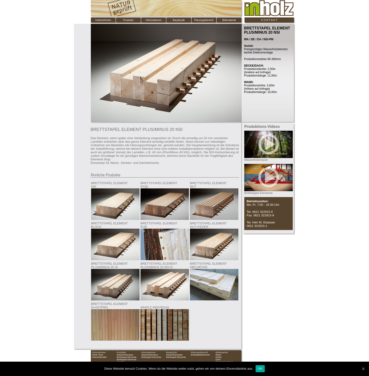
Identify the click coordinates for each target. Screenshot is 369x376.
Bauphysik (179, 20)
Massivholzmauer (125, 355)
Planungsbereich (204, 20)
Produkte (128, 20)
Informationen (153, 20)
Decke (219, 357)
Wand (218, 355)
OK (260, 368)
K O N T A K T (269, 20)
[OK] (363, 368)
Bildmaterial (229, 20)
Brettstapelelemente (200, 355)
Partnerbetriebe (99, 357)
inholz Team (97, 355)
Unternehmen (103, 20)
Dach (218, 359)
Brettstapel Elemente (126, 357)
